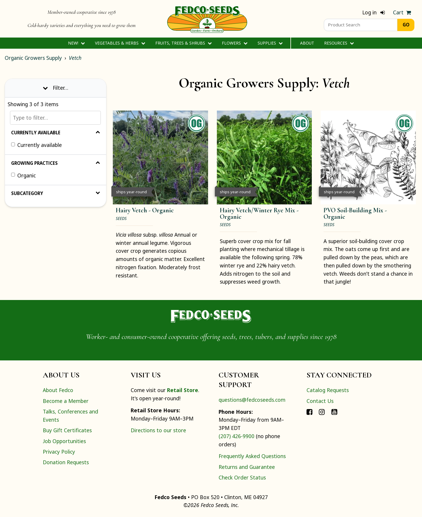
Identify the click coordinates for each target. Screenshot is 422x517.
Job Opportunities (64, 441)
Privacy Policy (59, 451)
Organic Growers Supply (33, 57)
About (307, 43)
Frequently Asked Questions (252, 456)
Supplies (270, 43)
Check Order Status (242, 477)
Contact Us (320, 400)
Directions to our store (158, 430)
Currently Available (55, 132)
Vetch (75, 57)
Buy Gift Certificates (67, 430)
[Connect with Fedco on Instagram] (322, 411)
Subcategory (55, 193)
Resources (339, 43)
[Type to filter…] (55, 118)
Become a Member (66, 400)
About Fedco (58, 390)
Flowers (234, 43)
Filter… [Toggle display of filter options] (55, 87)
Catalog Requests (328, 390)
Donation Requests (66, 462)
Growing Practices (55, 163)
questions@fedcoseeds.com (252, 399)
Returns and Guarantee (247, 466)
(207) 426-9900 (236, 436)
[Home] (207, 18)
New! (76, 43)
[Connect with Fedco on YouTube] (334, 411)
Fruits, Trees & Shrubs (183, 43)
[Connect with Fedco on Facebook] (309, 411)
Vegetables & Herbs (120, 43)
